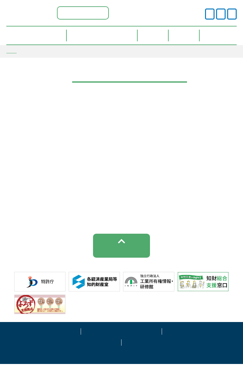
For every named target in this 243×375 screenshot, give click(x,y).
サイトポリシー (40, 341)
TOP (11, 51)
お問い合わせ (162, 352)
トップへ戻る (121, 259)
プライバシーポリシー (121, 341)
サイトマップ (81, 352)
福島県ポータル (83, 13)
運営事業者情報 (202, 341)
